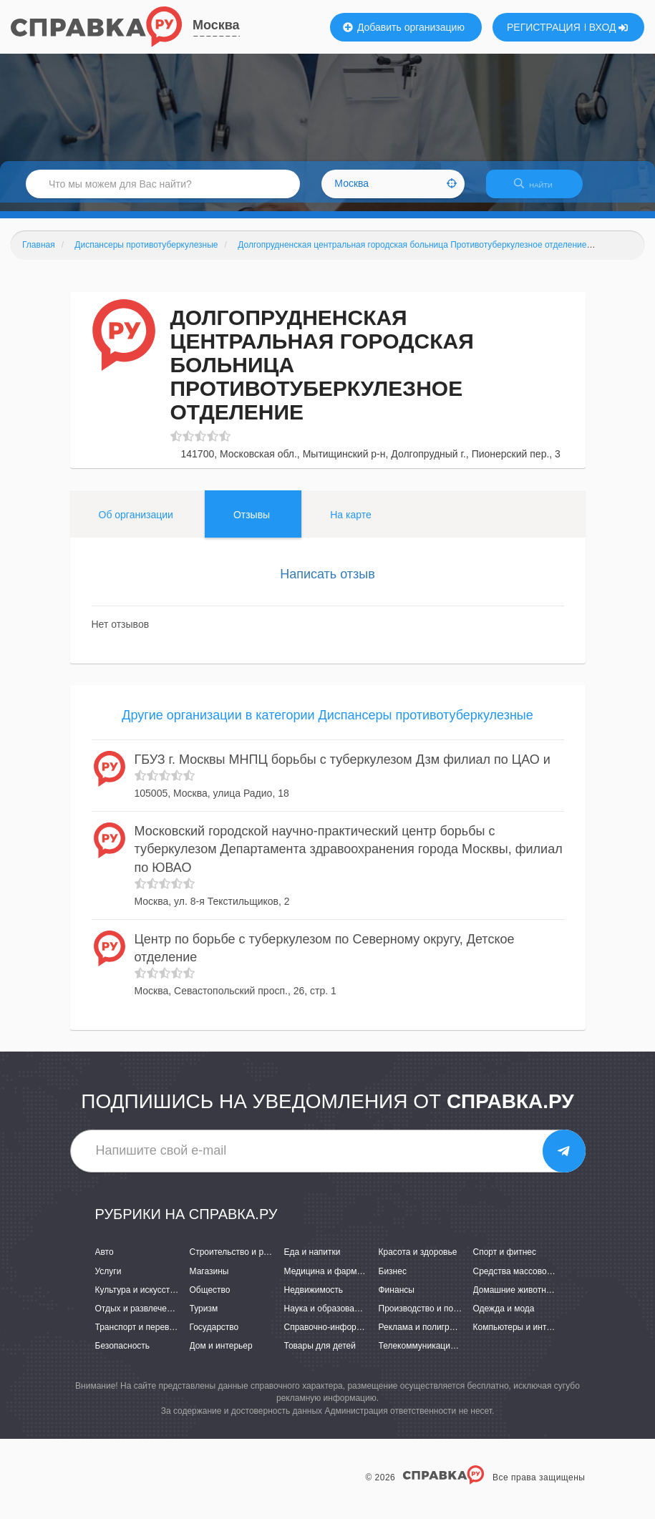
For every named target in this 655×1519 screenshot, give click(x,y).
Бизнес (393, 1280)
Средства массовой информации (539, 1280)
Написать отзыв (327, 583)
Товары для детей (320, 1354)
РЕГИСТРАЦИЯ (544, 27)
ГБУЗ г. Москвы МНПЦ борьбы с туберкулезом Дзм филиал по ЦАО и (342, 768)
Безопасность (122, 1354)
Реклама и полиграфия (425, 1336)
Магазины (209, 1280)
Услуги (108, 1280)
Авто (104, 1261)
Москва (216, 25)
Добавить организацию (404, 27)
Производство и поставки (429, 1317)
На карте (351, 523)
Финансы (396, 1299)
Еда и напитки (312, 1261)
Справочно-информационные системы (361, 1336)
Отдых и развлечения (138, 1317)
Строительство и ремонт (239, 1261)
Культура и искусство (137, 1299)
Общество (210, 1299)
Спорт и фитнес (505, 1261)
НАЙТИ (540, 189)
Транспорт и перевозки (141, 1336)
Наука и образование (326, 1317)
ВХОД (609, 27)
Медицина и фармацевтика (339, 1280)
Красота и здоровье (418, 1261)
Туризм (204, 1317)
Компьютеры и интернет (521, 1336)
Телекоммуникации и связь (433, 1354)
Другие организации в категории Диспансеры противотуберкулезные (327, 724)
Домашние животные (515, 1299)
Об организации (136, 523)
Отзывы (251, 523)
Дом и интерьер (221, 1354)
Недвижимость (314, 1299)
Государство (214, 1336)
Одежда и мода (504, 1317)
